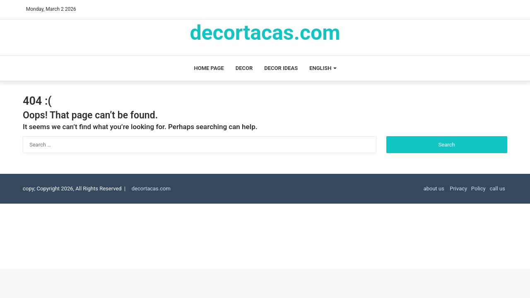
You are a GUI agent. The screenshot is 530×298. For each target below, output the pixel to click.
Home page (209, 68)
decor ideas (281, 68)
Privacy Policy (467, 188)
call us (497, 188)
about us (434, 188)
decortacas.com (154, 188)
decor (244, 68)
